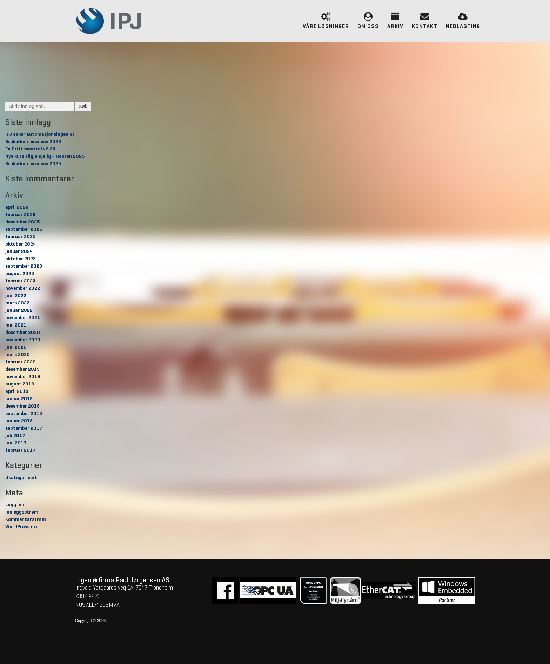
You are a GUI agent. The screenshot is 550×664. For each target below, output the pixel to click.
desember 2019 (22, 369)
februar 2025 (20, 236)
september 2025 (23, 229)
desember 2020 (22, 332)
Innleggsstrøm (21, 512)
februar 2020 (20, 362)
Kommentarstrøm (25, 519)
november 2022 (22, 288)
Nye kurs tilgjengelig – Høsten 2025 (45, 156)
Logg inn (14, 504)
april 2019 (16, 391)
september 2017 (23, 428)
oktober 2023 (20, 258)
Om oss (368, 20)
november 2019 (22, 376)
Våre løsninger (326, 20)
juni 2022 (15, 295)
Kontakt (424, 20)
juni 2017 (16, 443)
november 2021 (22, 317)
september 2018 (23, 413)
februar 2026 (20, 214)
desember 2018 (22, 406)
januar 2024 (19, 251)
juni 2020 (16, 347)
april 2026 (16, 207)
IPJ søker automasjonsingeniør (40, 134)
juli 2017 (15, 435)
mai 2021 (15, 325)
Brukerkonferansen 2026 (33, 141)
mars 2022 (17, 303)
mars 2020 (17, 354)
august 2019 (19, 384)
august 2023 (19, 273)
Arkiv (395, 20)
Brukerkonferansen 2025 (33, 163)
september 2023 (23, 266)
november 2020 (22, 339)
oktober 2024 (20, 244)
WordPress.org (22, 526)
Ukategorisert (21, 477)
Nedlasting (463, 20)
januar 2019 (19, 398)
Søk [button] (83, 106)
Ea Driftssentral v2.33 (30, 149)
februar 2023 (20, 281)
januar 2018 (19, 420)
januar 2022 (19, 310)
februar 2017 (20, 450)
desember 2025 (22, 222)
